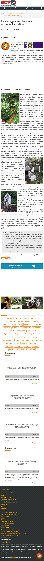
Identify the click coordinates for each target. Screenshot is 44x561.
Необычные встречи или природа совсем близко (12, 303)
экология (20, 349)
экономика (30, 349)
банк (26, 318)
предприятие (26, 337)
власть (20, 321)
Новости (3, 508)
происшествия (8, 340)
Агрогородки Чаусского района (8, 499)
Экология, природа (5, 525)
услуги (12, 349)
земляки (37, 324)
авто (9, 318)
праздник (16, 337)
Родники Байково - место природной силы (32, 303)
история (15, 327)
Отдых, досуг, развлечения (7, 521)
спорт (16, 343)
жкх (20, 324)
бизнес (34, 318)
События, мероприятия (6, 511)
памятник (36, 334)
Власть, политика (5, 516)
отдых (28, 334)
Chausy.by (13, 557)
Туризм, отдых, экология (7, 501)
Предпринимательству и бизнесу (9, 502)
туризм (27, 346)
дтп (13, 324)
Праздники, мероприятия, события (9, 531)
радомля (29, 340)
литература (21, 330)
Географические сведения (7, 493)
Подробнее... (35, 383)
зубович (7, 327)
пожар (7, 337)
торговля (9, 346)
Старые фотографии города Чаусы (9, 535)
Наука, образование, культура (8, 514)
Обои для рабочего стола (7, 537)
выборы (35, 321)
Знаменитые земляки (6, 497)
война (27, 321)
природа (36, 337)
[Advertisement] (22, 75)
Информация (4, 504)
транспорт (18, 346)
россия (38, 340)
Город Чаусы (5, 489)
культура (11, 330)
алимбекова (18, 318)
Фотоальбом (5, 527)
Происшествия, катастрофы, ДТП (9, 512)
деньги (6, 324)
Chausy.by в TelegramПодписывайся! (22, 266)
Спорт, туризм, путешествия (7, 523)
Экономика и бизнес (6, 520)
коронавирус (25, 327)
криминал (36, 327)
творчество (33, 343)
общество (19, 334)
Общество (3, 518)
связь (9, 343)
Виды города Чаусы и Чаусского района (11, 530)
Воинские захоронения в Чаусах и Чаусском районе (13, 533)
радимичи (20, 340)
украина (35, 346)
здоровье (28, 324)
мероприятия (32, 330)
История (3, 495)
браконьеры (10, 321)
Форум (2, 506)
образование (8, 334)
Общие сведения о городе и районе (9, 492)
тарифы (24, 343)
